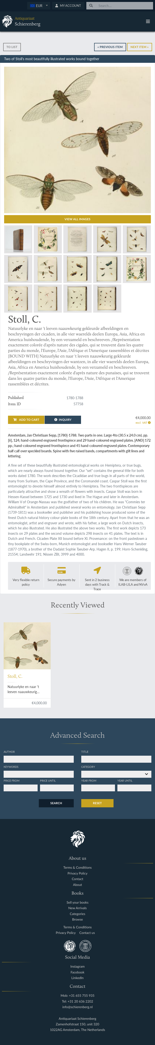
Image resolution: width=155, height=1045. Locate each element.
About (77, 885)
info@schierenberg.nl (77, 1007)
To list (12, 47)
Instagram (77, 966)
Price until (48, 780)
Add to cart (26, 420)
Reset (97, 803)
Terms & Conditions (77, 867)
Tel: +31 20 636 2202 (77, 1001)
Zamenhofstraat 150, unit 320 (77, 1024)
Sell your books (77, 902)
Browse (77, 919)
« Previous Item (110, 47)
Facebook (77, 972)
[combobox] (38, 5)
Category (88, 767)
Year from (88, 780)
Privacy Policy (78, 873)
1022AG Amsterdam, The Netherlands (77, 1030)
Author (9, 751)
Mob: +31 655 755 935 (78, 995)
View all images (77, 219)
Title (84, 751)
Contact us (87, 933)
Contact (77, 879)
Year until (124, 780)
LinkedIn (77, 978)
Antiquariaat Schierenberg (77, 1018)
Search (56, 803)
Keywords (11, 767)
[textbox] (38, 5)
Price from (11, 780)
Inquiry (63, 420)
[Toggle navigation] (148, 21)
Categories (77, 914)
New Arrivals (77, 908)
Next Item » (140, 47)
